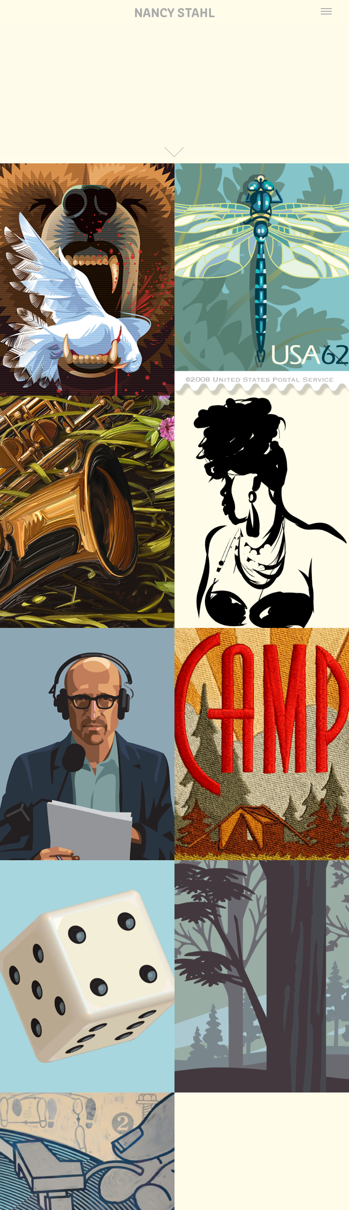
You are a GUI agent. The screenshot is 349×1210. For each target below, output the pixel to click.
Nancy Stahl (174, 11)
